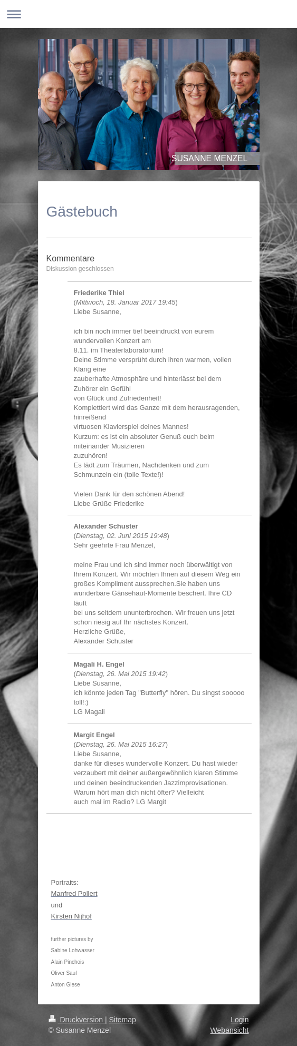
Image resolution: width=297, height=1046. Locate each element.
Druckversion (77, 1019)
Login (239, 1019)
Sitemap (122, 1019)
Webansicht (229, 1030)
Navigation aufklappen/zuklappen (148, 14)
